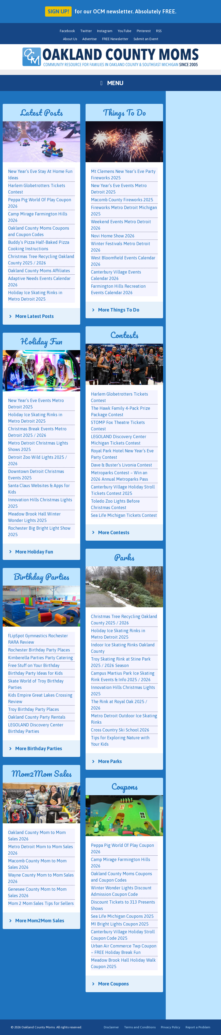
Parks (124, 557)
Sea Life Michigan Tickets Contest (124, 515)
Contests (124, 335)
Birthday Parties (41, 576)
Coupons (124, 786)
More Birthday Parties (38, 748)
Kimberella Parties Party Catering (40, 657)
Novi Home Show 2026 (113, 235)
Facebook (67, 31)
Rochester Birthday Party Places (39, 649)
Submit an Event (146, 39)
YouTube (124, 31)
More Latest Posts (34, 316)
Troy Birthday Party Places (33, 709)
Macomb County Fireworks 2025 (122, 199)
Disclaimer (111, 1027)
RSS (158, 31)
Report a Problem (198, 1027)
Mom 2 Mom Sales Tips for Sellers (41, 903)
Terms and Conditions (140, 1027)
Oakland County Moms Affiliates (39, 270)
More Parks (110, 761)
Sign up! (58, 11)
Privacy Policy (170, 1027)
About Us (70, 39)
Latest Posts (41, 112)
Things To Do (124, 112)
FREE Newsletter (115, 39)
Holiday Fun (41, 341)
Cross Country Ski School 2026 (120, 729)
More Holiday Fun (34, 552)
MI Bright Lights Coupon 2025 (120, 924)
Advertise (89, 39)
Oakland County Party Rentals (36, 717)
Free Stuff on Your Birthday (34, 665)
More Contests (113, 532)
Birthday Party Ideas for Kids (35, 673)
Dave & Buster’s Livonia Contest (121, 464)
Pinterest (144, 31)
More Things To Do (118, 310)
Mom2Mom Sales (42, 773)
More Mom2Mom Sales (39, 920)
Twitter (86, 31)
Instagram (104, 31)
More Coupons (113, 984)
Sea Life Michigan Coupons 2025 (122, 916)
